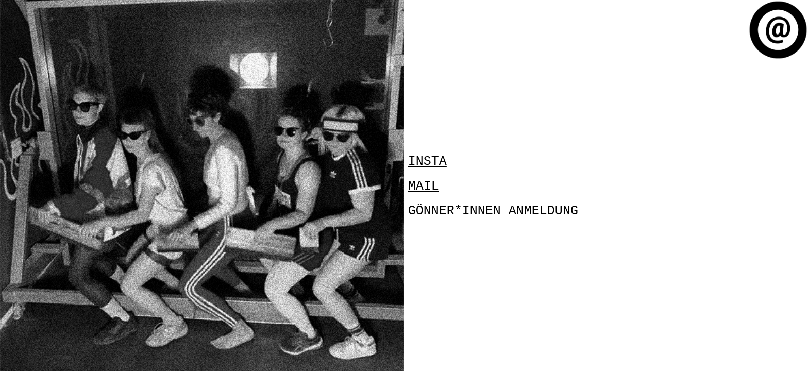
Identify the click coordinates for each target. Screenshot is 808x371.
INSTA (427, 162)
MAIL (423, 185)
